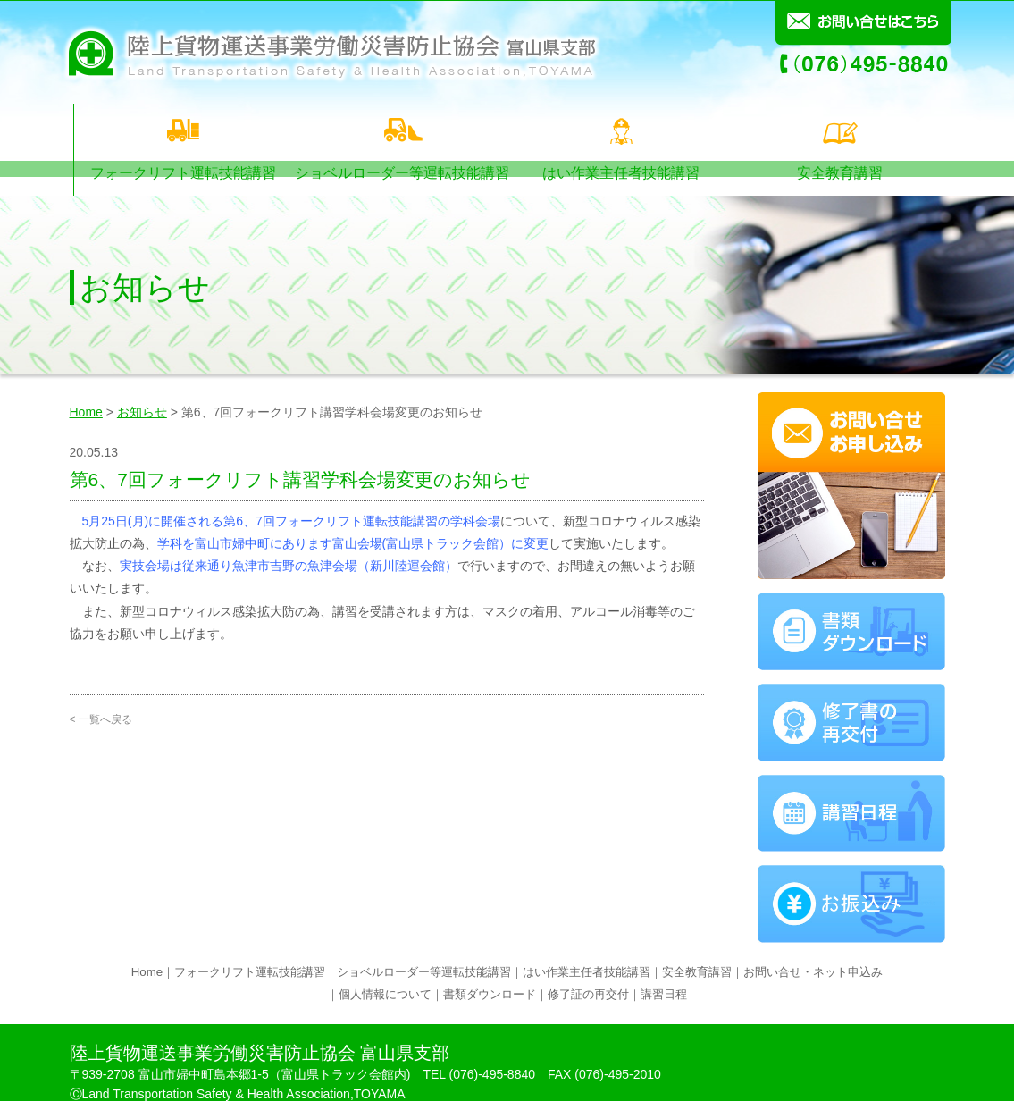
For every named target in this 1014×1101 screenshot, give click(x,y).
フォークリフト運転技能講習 (180, 129)
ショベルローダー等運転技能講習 (399, 129)
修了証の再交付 (588, 973)
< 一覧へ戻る (101, 699)
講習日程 (664, 973)
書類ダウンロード (489, 973)
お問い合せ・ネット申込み (813, 951)
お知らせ (142, 390)
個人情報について (385, 973)
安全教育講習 (839, 129)
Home (86, 390)
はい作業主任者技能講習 (619, 129)
